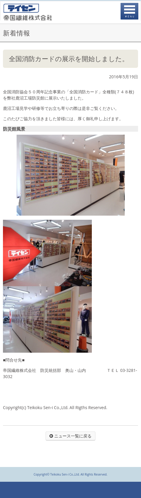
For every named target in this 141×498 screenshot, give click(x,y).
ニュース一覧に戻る (70, 436)
